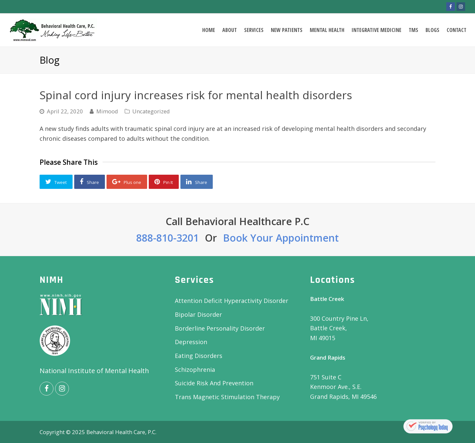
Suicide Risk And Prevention (214, 383)
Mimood (107, 111)
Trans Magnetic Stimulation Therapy (227, 397)
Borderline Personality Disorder (220, 328)
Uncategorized (151, 111)
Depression (191, 342)
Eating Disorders (198, 356)
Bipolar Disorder (198, 314)
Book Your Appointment (281, 238)
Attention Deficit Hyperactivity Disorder (231, 301)
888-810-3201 (167, 238)
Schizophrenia (195, 369)
